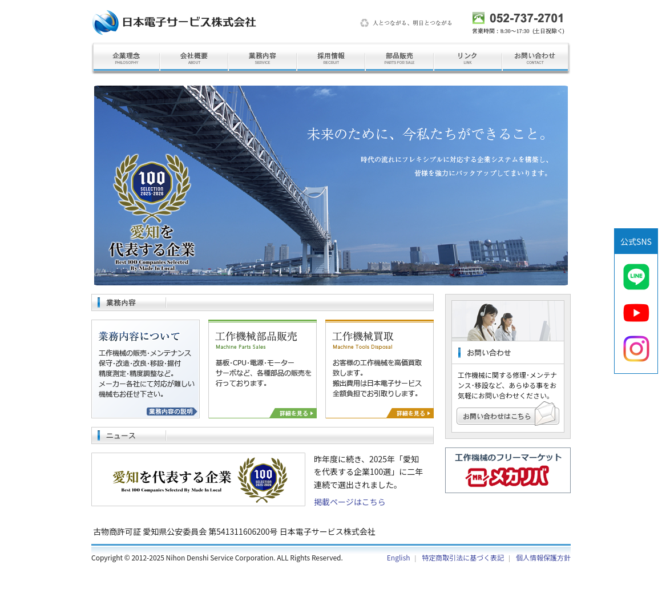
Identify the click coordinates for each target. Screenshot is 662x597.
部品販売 (399, 58)
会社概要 (194, 58)
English (398, 557)
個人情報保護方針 (543, 557)
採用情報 (331, 58)
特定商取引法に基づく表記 (463, 557)
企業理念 (125, 58)
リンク (468, 58)
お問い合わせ (536, 58)
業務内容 (262, 58)
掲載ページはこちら (350, 501)
